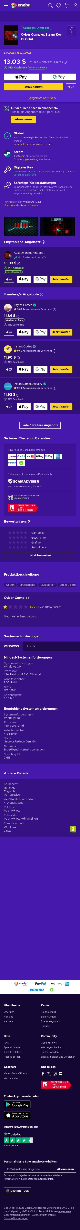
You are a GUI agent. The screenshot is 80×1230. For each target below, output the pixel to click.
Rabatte (45, 1026)
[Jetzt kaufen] (21, 77)
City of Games (23, 305)
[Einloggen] (75, 5)
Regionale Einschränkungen (29, 144)
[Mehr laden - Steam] (7, 154)
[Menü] (5, 5)
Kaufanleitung (48, 1012)
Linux (7, 831)
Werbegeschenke (51, 1047)
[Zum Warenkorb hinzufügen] (71, 86)
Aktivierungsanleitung (26, 159)
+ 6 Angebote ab (40, 98)
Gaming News (49, 1043)
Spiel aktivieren (12, 1047)
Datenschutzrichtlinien (41, 1179)
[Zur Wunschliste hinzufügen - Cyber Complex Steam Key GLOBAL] (71, 31)
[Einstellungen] (17, 1191)
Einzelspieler (27, 585)
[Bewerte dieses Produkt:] (16, 607)
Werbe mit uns (12, 1078)
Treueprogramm (50, 1021)
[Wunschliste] (58, 5)
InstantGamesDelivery (28, 384)
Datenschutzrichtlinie (44, 1215)
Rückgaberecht (12, 1057)
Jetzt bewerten (40, 555)
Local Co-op (68, 585)
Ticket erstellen (12, 1052)
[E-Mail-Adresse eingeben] (29, 1169)
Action (10, 585)
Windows (10, 827)
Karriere (8, 1021)
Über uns (9, 1012)
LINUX (31, 646)
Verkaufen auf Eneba (15, 1073)
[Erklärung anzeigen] (54, 309)
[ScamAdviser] (23, 481)
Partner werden (50, 1052)
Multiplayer (47, 585)
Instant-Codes (23, 346)
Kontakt (8, 1017)
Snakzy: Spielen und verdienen (58, 1057)
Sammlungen (48, 1017)
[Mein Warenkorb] (67, 5)
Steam (21, 156)
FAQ (6, 1043)
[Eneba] (20, 5)
